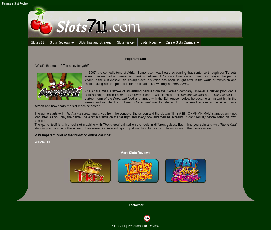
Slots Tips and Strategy (95, 42)
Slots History (126, 42)
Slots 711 (37, 42)
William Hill (42, 142)
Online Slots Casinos (183, 42)
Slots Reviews (62, 42)
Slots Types (150, 42)
